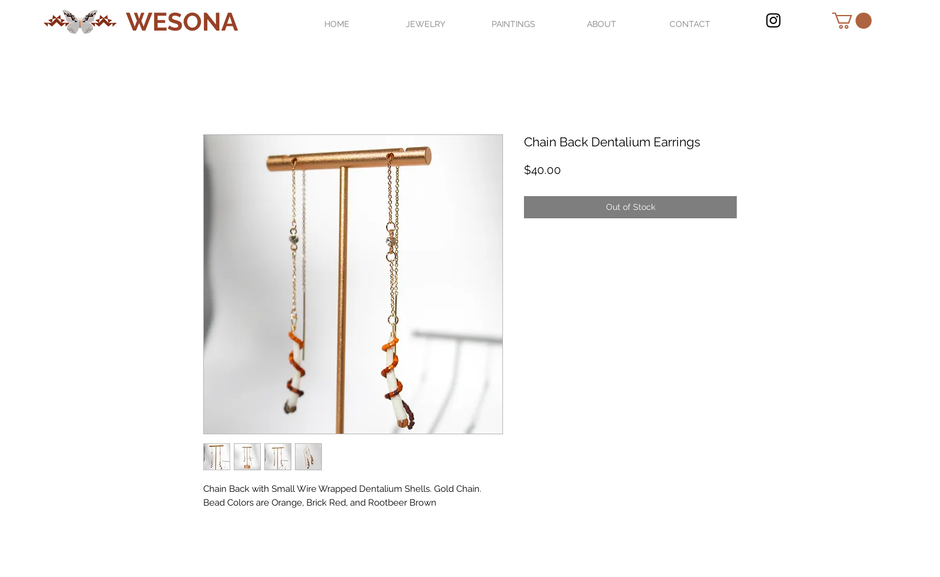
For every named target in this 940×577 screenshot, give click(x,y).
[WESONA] (182, 22)
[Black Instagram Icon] (773, 20)
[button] (852, 21)
